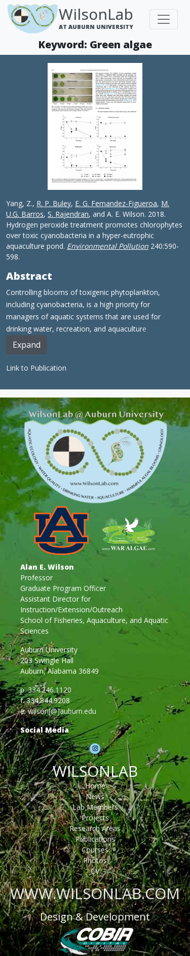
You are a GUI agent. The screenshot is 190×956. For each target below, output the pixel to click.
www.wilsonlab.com (95, 893)
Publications (95, 839)
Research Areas (95, 828)
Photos (95, 860)
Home (95, 785)
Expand (27, 344)
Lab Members (95, 807)
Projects (95, 817)
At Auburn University (96, 26)
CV (95, 871)
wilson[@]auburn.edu (62, 711)
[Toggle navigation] (163, 19)
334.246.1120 (49, 690)
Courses (95, 849)
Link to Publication (36, 368)
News (95, 796)
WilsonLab (96, 14)
